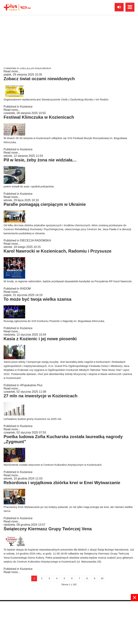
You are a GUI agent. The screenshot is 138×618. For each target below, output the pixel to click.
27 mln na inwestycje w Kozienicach (40, 395)
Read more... (12, 71)
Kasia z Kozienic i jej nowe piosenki (40, 338)
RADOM (25, 288)
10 (102, 578)
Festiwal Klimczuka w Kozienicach (39, 117)
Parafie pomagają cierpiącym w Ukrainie (45, 204)
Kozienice (26, 106)
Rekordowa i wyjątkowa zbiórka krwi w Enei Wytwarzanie (62, 482)
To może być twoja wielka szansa (37, 299)
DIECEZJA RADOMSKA (35, 68)
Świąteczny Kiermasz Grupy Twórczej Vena (48, 528)
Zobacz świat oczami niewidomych (39, 78)
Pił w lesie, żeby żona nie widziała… (40, 159)
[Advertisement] (69, 609)
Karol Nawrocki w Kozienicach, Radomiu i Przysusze (57, 251)
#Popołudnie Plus (31, 385)
